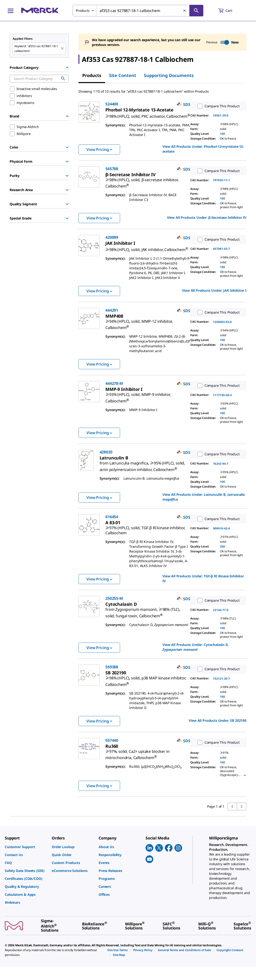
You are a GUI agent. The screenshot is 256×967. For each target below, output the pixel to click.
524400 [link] (111, 104)
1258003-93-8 (222, 322)
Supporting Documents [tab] (169, 75)
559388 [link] (111, 667)
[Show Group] (67, 147)
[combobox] (138, 10)
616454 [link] (111, 516)
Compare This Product (217, 106)
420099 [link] (111, 237)
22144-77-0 (220, 610)
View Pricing (99, 149)
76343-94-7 (220, 464)
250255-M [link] (114, 598)
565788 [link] (111, 168)
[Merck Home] (39, 10)
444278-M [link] (114, 383)
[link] (147, 114)
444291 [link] (111, 310)
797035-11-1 (221, 180)
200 (222, 546)
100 (222, 134)
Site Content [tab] (122, 75)
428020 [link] (106, 452)
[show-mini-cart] (230, 10)
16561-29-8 (220, 115)
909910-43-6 (221, 528)
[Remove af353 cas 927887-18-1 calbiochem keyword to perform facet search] (62, 48)
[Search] (196, 10)
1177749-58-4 (222, 395)
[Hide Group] (67, 68)
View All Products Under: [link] (203, 149)
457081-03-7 (221, 249)
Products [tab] (91, 75)
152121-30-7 (221, 679)
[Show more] (244, 775)
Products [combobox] (83, 10)
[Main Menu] (10, 10)
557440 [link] (111, 740)
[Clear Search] (184, 10)
